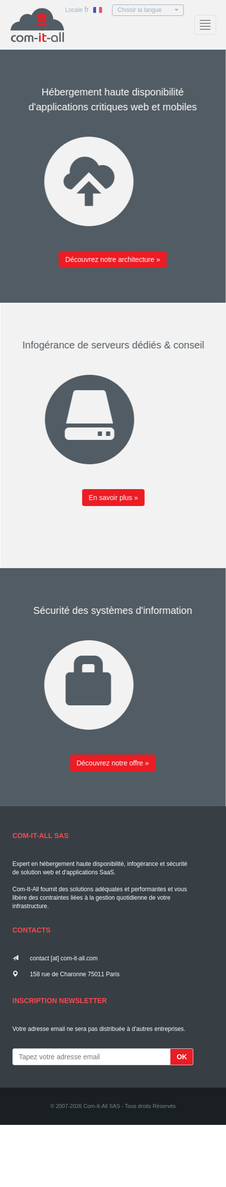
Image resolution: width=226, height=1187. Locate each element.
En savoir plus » (117, 498)
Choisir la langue (147, 9)
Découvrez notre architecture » (109, 259)
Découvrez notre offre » (109, 763)
